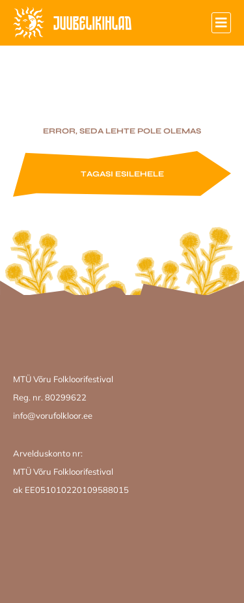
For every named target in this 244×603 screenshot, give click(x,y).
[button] (221, 22)
